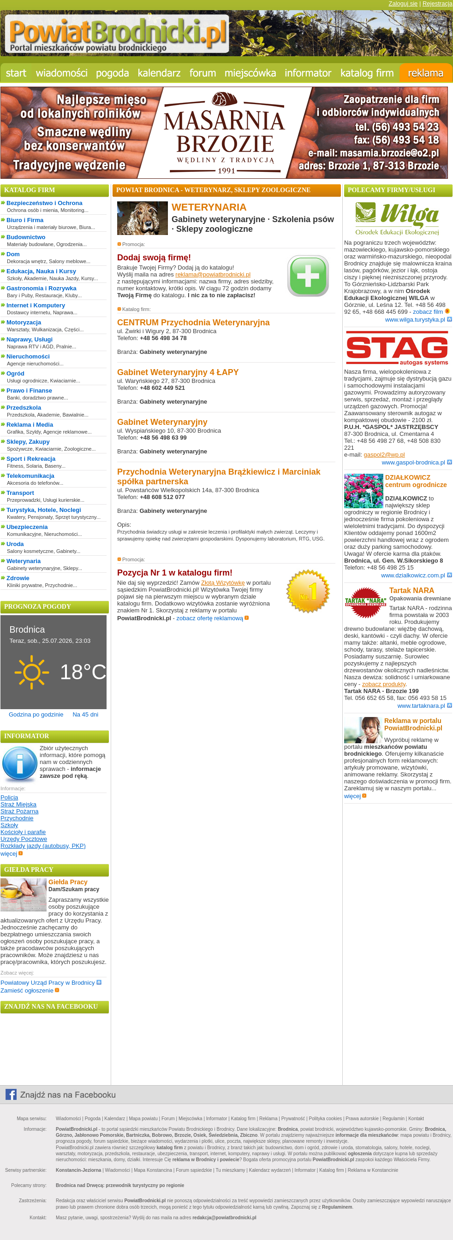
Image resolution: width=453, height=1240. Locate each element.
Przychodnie (17, 818)
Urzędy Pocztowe (23, 838)
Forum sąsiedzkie (194, 1170)
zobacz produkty (383, 684)
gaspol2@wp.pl (384, 454)
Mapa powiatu (143, 1118)
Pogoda (93, 1118)
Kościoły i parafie (23, 832)
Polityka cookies (325, 1118)
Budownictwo (26, 237)
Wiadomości (68, 1118)
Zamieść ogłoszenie (30, 990)
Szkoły (9, 825)
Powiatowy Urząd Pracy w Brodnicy (50, 982)
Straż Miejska (18, 804)
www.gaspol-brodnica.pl (417, 462)
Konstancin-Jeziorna (78, 1170)
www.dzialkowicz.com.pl (416, 575)
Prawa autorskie (362, 1118)
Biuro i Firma (24, 220)
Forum (168, 1118)
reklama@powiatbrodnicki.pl (212, 274)
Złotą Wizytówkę (223, 582)
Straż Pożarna (19, 811)
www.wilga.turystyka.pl (418, 319)
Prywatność (293, 1118)
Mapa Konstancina (153, 1170)
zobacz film (432, 311)
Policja (9, 797)
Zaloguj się (402, 3)
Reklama (268, 1118)
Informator (216, 1118)
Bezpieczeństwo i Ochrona (44, 203)
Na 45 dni (85, 714)
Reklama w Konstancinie (373, 1170)
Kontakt (416, 1118)
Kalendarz (114, 1118)
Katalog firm (243, 1118)
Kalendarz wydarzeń (270, 1170)
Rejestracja (438, 3)
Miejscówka (191, 1118)
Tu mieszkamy (230, 1170)
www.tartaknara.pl (425, 705)
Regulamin (393, 1118)
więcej (11, 853)
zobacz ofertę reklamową (213, 618)
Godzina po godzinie (36, 714)
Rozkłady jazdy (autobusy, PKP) (43, 845)
